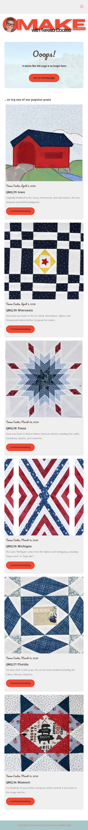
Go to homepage (44, 78)
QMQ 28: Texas (16, 428)
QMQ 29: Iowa (15, 192)
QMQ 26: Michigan (19, 546)
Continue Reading (20, 211)
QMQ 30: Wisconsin (19, 310)
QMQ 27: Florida (17, 664)
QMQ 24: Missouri (18, 782)
